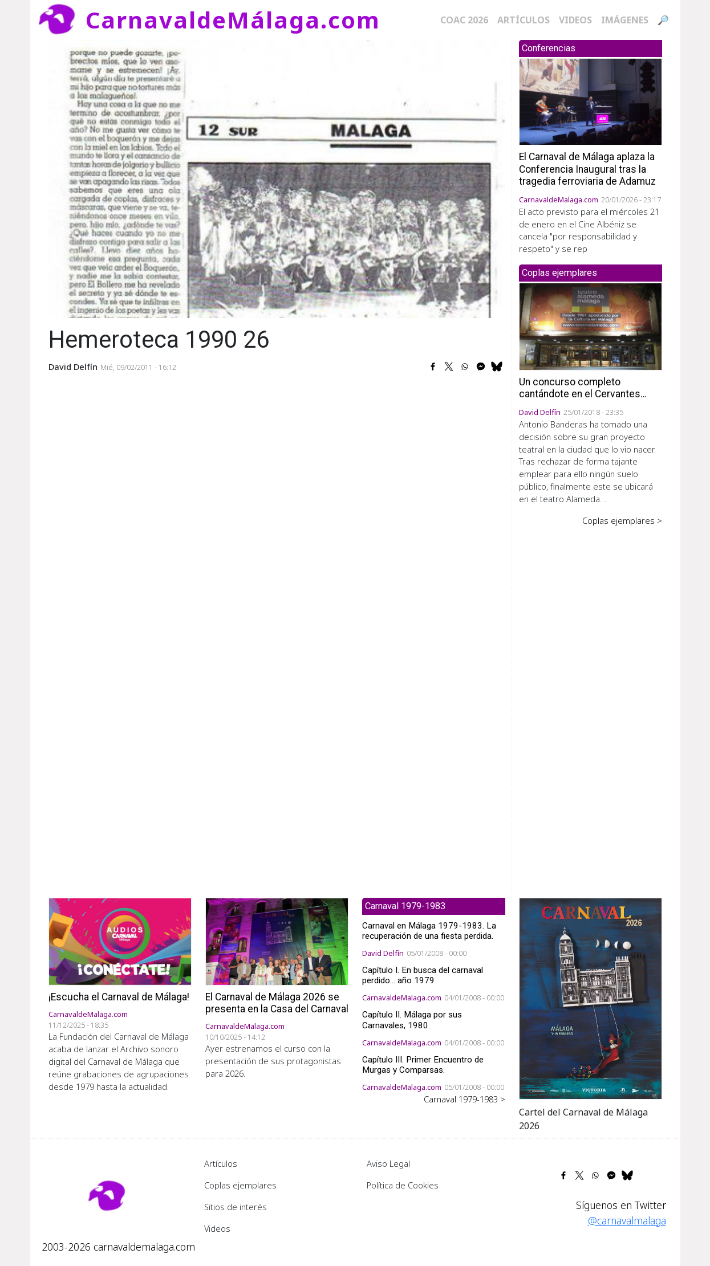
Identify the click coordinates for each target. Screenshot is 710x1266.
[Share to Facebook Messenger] (480, 366)
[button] (591, 997)
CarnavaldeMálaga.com (233, 19)
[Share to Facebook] (433, 366)
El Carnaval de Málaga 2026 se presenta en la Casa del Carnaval (276, 1003)
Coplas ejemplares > (622, 520)
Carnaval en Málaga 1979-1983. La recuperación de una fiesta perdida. (429, 931)
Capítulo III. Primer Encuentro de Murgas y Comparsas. (423, 1065)
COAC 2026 (464, 20)
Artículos (523, 20)
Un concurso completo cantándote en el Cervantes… (583, 388)
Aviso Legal (388, 1163)
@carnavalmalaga (627, 1220)
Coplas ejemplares (240, 1185)
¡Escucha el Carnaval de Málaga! (118, 997)
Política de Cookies (403, 1185)
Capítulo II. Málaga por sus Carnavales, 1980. (412, 1019)
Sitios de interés (235, 1206)
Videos (575, 20)
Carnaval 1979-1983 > (464, 1099)
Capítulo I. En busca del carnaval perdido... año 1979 (422, 975)
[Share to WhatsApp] (464, 366)
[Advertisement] (590, 704)
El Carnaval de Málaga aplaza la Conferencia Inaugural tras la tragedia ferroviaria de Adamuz (587, 168)
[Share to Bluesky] (496, 366)
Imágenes (624, 20)
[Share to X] (449, 366)
